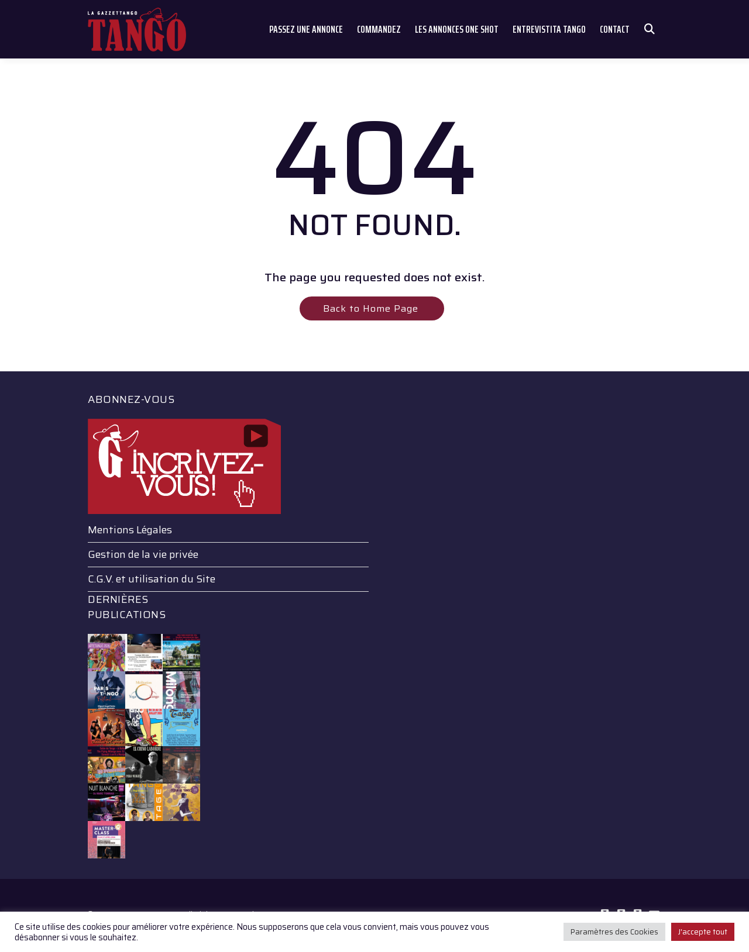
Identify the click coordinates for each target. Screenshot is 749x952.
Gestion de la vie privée (143, 554)
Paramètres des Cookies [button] (614, 932)
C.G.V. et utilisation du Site (151, 579)
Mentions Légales (130, 530)
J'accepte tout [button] (702, 932)
